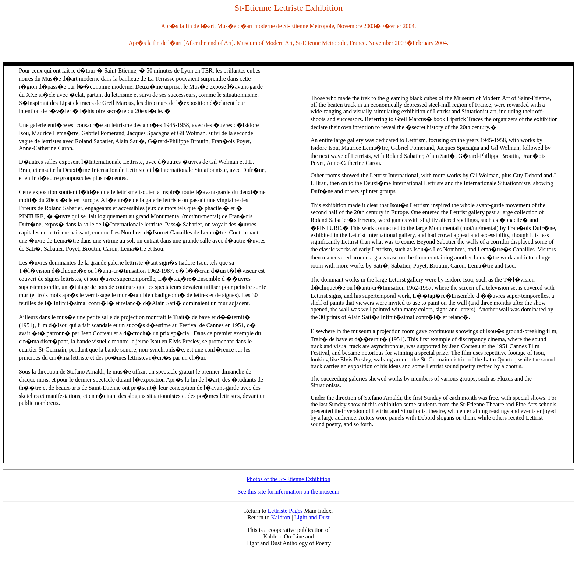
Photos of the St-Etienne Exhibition (288, 479)
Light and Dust (312, 517)
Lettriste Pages (285, 511)
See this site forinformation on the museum (288, 491)
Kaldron (280, 517)
